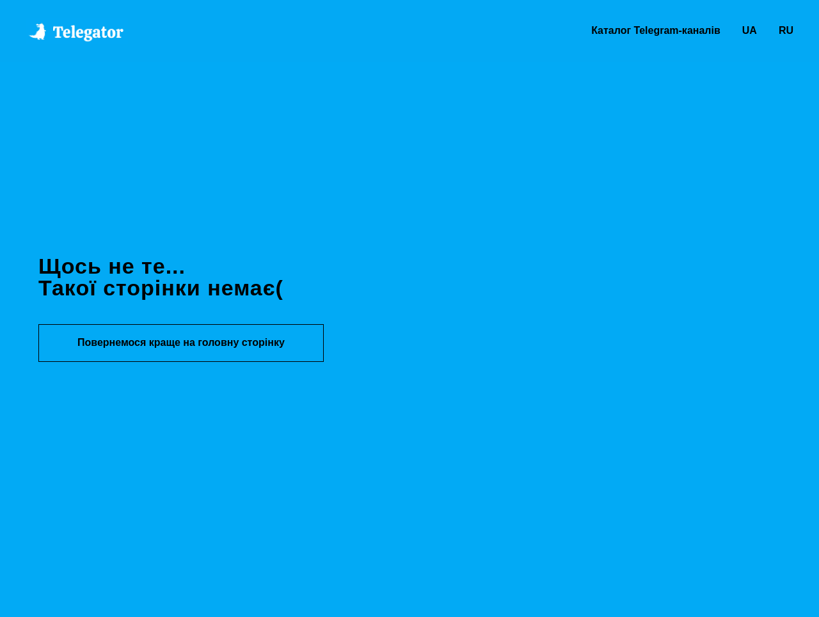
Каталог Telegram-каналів (655, 30)
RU (786, 30)
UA (749, 30)
